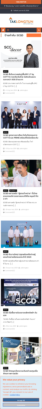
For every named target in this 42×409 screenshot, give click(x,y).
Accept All (21, 400)
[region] (21, 392)
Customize (21, 405)
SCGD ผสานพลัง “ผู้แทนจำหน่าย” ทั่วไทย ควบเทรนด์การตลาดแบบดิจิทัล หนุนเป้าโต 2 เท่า (20, 196)
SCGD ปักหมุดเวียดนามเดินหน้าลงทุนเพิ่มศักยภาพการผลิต (20, 372)
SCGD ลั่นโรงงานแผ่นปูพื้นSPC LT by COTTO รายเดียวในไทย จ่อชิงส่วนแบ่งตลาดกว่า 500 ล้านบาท (19, 77)
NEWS (6, 71)
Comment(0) (10, 93)
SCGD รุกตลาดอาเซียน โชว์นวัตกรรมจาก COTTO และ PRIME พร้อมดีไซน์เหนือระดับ (20, 136)
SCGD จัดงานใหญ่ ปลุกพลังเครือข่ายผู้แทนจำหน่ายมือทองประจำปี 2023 (19, 256)
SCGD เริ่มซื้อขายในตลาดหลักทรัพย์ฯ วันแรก (20, 314)
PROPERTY (13, 191)
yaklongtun (24, 90)
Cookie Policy (15, 395)
